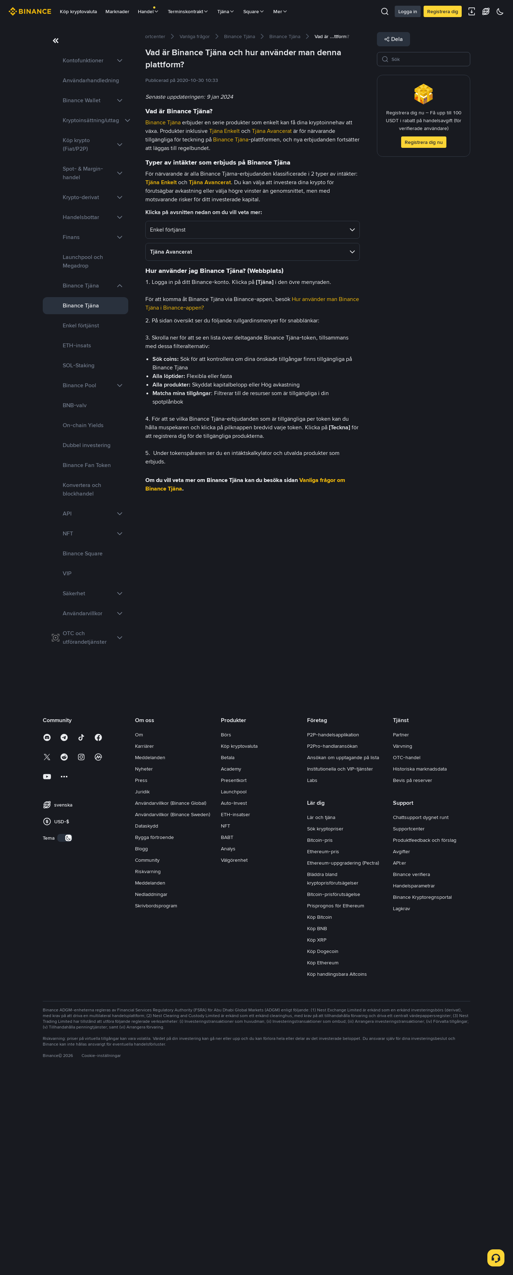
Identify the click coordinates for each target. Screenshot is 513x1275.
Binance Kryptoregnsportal (422, 1091)
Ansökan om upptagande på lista (343, 951)
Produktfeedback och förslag (424, 1034)
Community (147, 1054)
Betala (227, 951)
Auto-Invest (234, 997)
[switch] (64, 1032)
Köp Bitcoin (319, 1111)
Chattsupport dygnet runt (421, 1011)
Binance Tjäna (163, 122)
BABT (227, 1031)
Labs (312, 974)
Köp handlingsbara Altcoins (337, 1168)
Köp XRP (316, 1133)
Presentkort (234, 974)
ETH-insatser (235, 1008)
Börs (226, 928)
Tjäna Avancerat (272, 131)
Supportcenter (409, 1022)
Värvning (402, 940)
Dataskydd (146, 1019)
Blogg (141, 1042)
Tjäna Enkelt (224, 131)
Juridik (142, 985)
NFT (225, 1019)
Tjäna (226, 11)
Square (254, 11)
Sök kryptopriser (325, 1022)
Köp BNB (317, 1122)
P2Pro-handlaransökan (332, 940)
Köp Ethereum (322, 1156)
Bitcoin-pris (320, 1034)
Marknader (117, 11)
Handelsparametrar (414, 1079)
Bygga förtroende (154, 1031)
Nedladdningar (151, 1088)
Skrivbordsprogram (156, 1099)
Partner (401, 928)
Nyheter (144, 962)
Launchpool (234, 985)
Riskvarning (148, 1065)
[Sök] (429, 59)
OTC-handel (406, 951)
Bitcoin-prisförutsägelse (333, 1088)
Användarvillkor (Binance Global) (170, 997)
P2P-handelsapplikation (333, 928)
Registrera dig (442, 11)
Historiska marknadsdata (420, 962)
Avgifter (401, 1045)
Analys (228, 1042)
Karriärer (144, 940)
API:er (399, 1056)
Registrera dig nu (424, 142)
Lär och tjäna (321, 1011)
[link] (85, 60)
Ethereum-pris (323, 1045)
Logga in (407, 11)
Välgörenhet (234, 1054)
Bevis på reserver (412, 974)
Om (139, 928)
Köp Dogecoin (322, 1145)
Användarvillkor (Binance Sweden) (172, 1008)
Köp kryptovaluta (78, 11)
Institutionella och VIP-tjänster (340, 962)
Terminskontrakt (188, 11)
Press (141, 974)
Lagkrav (401, 1102)
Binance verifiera (411, 1068)
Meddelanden (150, 951)
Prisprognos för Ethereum (335, 1099)
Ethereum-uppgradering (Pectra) (343, 1056)
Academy (231, 962)
